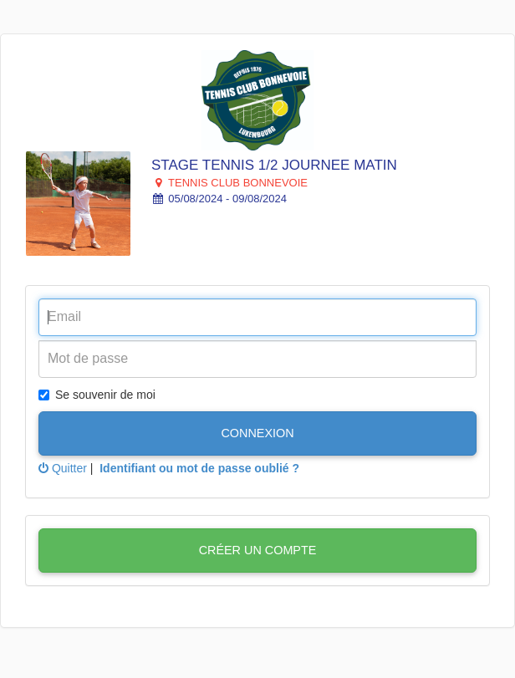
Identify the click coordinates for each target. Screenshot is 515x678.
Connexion (257, 433)
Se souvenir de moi (97, 394)
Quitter (62, 468)
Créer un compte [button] (258, 550)
